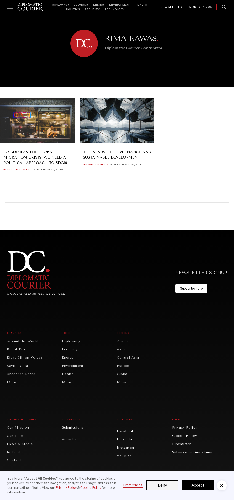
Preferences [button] (133, 485)
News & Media (20, 444)
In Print (13, 452)
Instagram (125, 448)
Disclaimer (181, 444)
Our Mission (18, 428)
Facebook (125, 431)
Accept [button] (197, 485)
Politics (73, 9)
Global (8, 169)
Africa (122, 341)
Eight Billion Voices (25, 357)
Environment (120, 4)
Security (92, 9)
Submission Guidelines (192, 452)
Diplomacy (60, 4)
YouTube (124, 456)
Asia (121, 349)
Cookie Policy (184, 436)
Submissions (73, 428)
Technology (114, 9)
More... (13, 382)
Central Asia (128, 357)
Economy (81, 4)
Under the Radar (21, 374)
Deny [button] (162, 485)
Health (141, 4)
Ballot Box (16, 349)
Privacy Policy (184, 428)
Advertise (70, 439)
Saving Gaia (17, 366)
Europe (123, 366)
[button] (222, 485)
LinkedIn (124, 439)
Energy (99, 4)
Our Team (15, 436)
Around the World (22, 341)
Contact (14, 460)
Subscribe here (191, 288)
